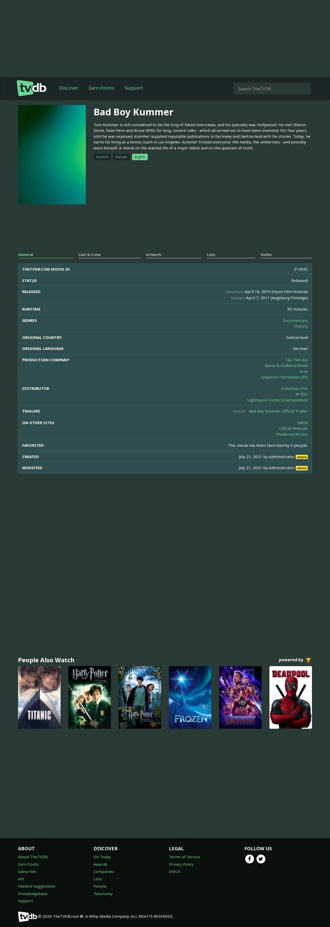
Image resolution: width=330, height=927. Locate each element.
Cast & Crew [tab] (89, 254)
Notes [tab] (266, 254)
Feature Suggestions (36, 886)
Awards (100, 864)
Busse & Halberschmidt (286, 365)
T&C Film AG (296, 359)
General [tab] (25, 254)
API (21, 878)
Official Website (293, 428)
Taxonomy (103, 893)
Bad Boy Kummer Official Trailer (278, 411)
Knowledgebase (32, 893)
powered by (295, 660)
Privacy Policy (181, 864)
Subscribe (27, 871)
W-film (302, 394)
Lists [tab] (211, 254)
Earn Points (101, 88)
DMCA (174, 871)
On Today (102, 856)
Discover (68, 88)
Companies (104, 871)
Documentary (295, 320)
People (100, 886)
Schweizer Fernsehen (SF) (284, 377)
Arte (304, 371)
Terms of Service (184, 856)
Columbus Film (294, 388)
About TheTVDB (33, 856)
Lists (98, 878)
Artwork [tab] (153, 254)
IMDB (303, 422)
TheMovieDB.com (291, 434)
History (301, 326)
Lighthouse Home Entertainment (277, 399)
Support (134, 88)
